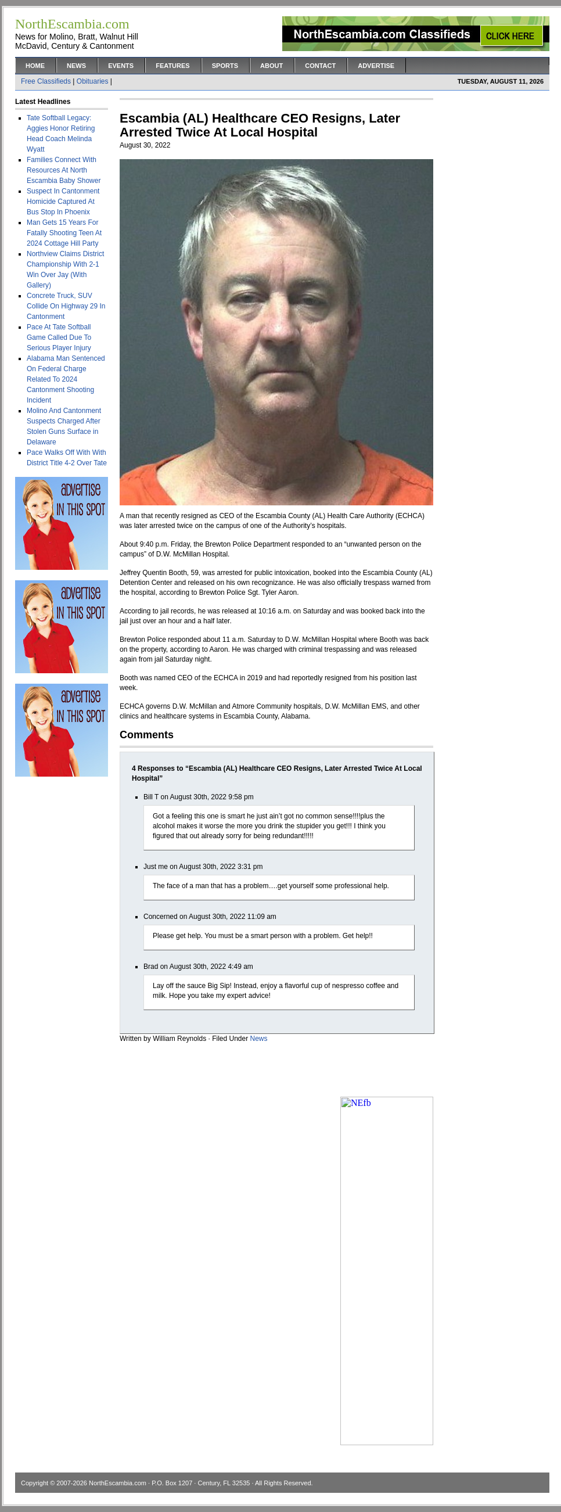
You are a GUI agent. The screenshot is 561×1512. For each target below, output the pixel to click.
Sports (225, 65)
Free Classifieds (46, 81)
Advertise (376, 65)
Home (35, 65)
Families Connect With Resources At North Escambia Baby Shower (63, 170)
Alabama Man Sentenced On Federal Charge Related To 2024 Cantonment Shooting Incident (66, 379)
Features (172, 65)
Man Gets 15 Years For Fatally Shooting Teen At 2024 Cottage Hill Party (64, 232)
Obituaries (93, 81)
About (271, 65)
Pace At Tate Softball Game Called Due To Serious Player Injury (59, 337)
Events (121, 65)
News (76, 65)
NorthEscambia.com (117, 1482)
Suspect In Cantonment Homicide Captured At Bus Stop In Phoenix (63, 201)
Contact (320, 65)
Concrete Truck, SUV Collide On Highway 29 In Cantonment (66, 306)
